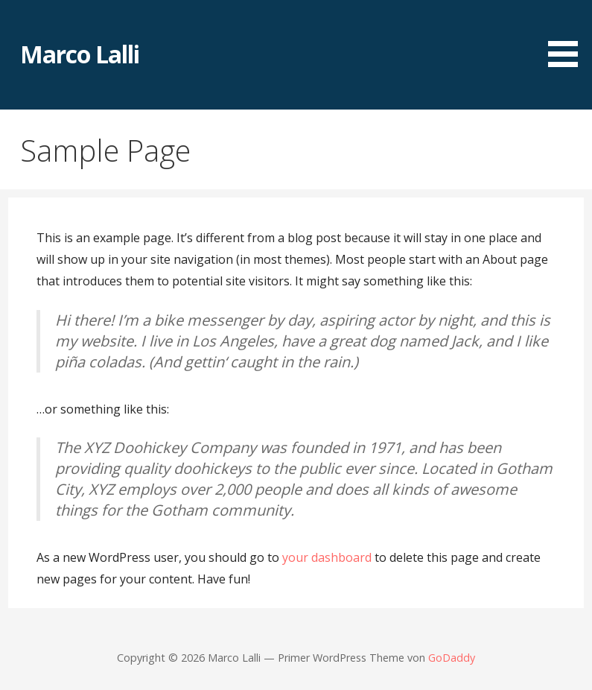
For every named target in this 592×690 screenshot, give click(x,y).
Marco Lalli (79, 54)
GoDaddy (451, 658)
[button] (568, 36)
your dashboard (327, 557)
